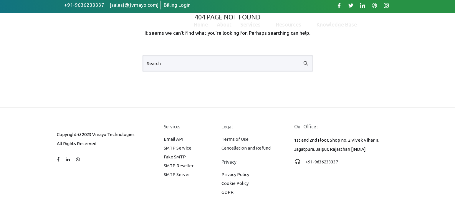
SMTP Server (177, 174)
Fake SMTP (175, 156)
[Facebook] (339, 5)
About (224, 24)
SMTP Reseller (178, 165)
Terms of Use (235, 139)
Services (253, 24)
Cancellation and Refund (246, 147)
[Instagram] (386, 5)
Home (201, 24)
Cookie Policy (235, 183)
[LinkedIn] (362, 5)
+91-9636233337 (321, 161)
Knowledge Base (337, 24)
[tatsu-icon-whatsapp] (78, 159)
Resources (292, 24)
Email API (173, 139)
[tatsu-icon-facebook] (59, 159)
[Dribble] (374, 5)
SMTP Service (177, 147)
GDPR (227, 192)
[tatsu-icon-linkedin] (69, 159)
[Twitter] (351, 5)
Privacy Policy (235, 174)
